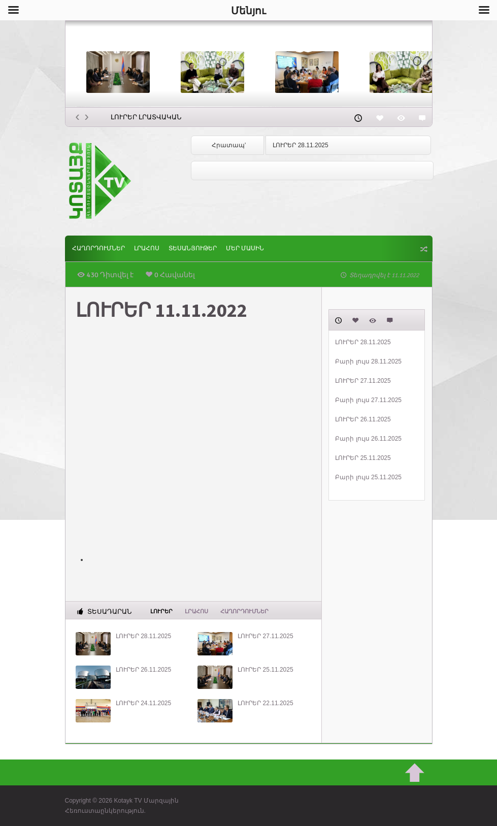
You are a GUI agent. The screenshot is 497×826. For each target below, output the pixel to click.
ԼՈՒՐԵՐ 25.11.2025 (265, 669)
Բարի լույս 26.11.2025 (368, 438)
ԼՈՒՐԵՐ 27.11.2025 (265, 636)
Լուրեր (161, 610)
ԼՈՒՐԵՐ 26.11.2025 (143, 669)
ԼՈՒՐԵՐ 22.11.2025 (265, 703)
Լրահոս (146, 248)
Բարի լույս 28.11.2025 (368, 361)
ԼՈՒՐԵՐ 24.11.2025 (143, 703)
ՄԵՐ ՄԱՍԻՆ (245, 248)
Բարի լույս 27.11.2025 (368, 400)
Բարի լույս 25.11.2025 (368, 477)
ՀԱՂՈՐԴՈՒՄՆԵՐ (98, 248)
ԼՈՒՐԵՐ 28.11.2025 (300, 145)
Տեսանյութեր (193, 248)
